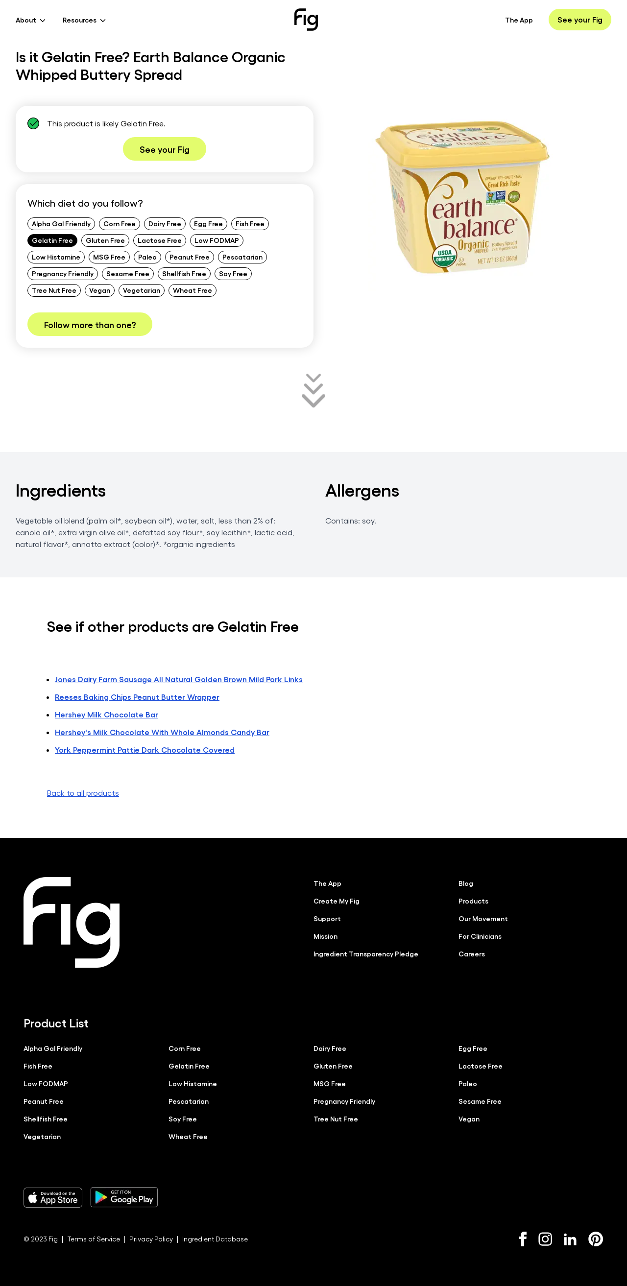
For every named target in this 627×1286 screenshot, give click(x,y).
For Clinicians (480, 936)
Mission (326, 936)
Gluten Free (105, 240)
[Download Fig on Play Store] (124, 1197)
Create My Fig (337, 901)
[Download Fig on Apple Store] (53, 1197)
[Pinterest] (595, 1239)
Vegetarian (141, 290)
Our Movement (483, 918)
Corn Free (119, 223)
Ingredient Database (215, 1239)
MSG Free (109, 257)
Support (327, 918)
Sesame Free (127, 273)
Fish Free (250, 223)
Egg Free (208, 223)
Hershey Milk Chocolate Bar (106, 714)
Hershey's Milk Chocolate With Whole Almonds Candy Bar (162, 732)
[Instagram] (545, 1239)
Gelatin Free (52, 240)
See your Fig (580, 19)
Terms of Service (93, 1239)
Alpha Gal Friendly (61, 223)
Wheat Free (192, 290)
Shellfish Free (184, 273)
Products (473, 901)
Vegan (99, 290)
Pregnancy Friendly (63, 273)
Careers (471, 953)
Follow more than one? (90, 324)
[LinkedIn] (570, 1239)
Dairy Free (164, 223)
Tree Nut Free (54, 290)
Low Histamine (56, 257)
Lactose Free (160, 240)
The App (519, 20)
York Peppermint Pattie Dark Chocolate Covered (145, 749)
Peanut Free (189, 257)
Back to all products (83, 792)
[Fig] (306, 19)
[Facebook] (523, 1239)
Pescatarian (242, 257)
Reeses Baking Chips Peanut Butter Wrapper (137, 696)
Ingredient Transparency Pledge (366, 953)
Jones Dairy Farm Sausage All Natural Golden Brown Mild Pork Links (179, 679)
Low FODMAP (216, 240)
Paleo (147, 257)
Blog (465, 883)
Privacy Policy (151, 1239)
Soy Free (233, 273)
